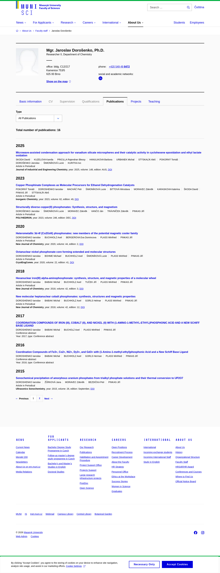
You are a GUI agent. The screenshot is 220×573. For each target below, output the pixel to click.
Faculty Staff (181, 462)
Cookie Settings (76, 567)
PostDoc (84, 483)
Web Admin (21, 536)
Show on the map (58, 81)
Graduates (117, 491)
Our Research (87, 447)
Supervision (67, 101)
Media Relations (24, 471)
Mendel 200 (22, 457)
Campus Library (65, 514)
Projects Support (88, 470)
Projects (136, 101)
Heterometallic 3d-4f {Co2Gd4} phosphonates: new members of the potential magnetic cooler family (77, 233)
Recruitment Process (122, 452)
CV (51, 101)
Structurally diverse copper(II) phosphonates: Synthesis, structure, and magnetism (66, 207)
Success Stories (120, 481)
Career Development (122, 457)
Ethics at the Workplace (123, 476)
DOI (110, 169)
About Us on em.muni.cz (28, 466)
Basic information (30, 101)
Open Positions (119, 447)
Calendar (20, 452)
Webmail (50, 514)
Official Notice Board (185, 481)
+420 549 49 (119, 66)
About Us (183, 440)
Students (179, 22)
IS (26, 514)
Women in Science (121, 486)
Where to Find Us (184, 476)
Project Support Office (91, 465)
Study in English (152, 462)
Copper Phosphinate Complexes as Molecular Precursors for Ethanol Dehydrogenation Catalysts (75, 185)
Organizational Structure (187, 457)
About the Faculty (120, 462)
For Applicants (58, 438)
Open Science (87, 488)
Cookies (35, 536)
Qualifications (90, 101)
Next (48, 398)
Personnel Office (120, 471)
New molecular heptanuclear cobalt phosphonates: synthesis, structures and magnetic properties (76, 296)
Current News (23, 447)
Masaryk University (33, 532)
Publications (115, 101)
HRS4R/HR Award (184, 466)
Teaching (154, 101)
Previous (22, 398)
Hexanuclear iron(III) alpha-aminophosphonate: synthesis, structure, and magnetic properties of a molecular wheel (86, 278)
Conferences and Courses (188, 471)
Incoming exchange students (158, 452)
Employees (197, 22)
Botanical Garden (103, 514)
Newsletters (22, 462)
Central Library (84, 514)
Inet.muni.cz (36, 514)
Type (19, 111)
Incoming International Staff (157, 457)
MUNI (19, 514)
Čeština (199, 7)
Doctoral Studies (56, 471)
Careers (119, 440)
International (157, 440)
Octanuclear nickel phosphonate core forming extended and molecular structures (66, 251)
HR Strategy (118, 466)
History (179, 452)
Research (88, 440)
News (20, 440)
